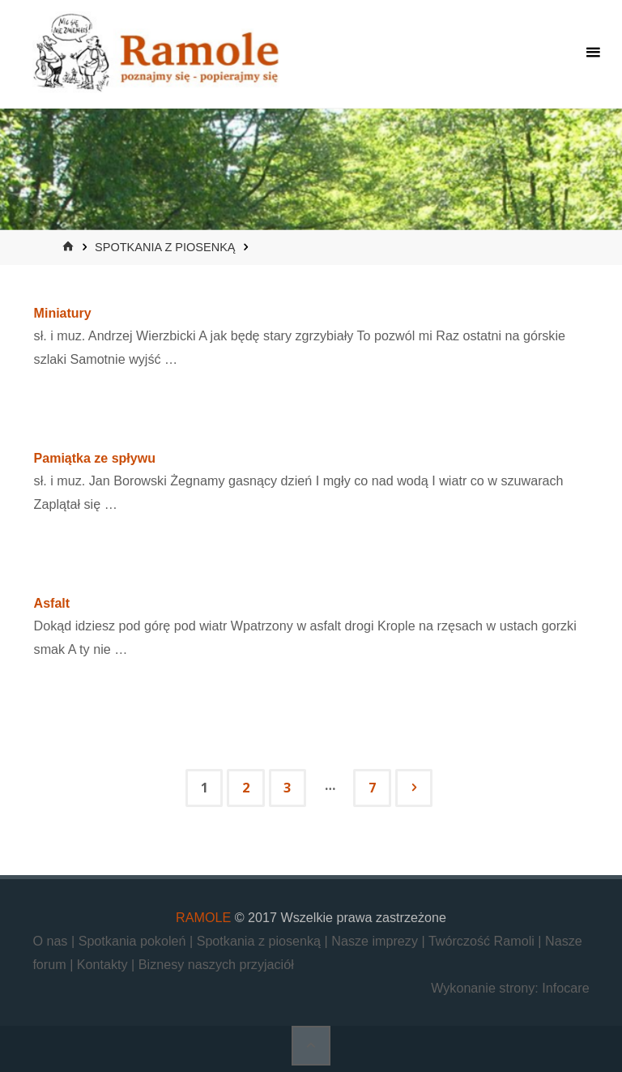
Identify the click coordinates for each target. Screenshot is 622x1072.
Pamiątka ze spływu (95, 458)
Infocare (565, 987)
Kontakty (104, 964)
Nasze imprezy (376, 940)
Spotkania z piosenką (165, 247)
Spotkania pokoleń (134, 940)
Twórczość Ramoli (483, 940)
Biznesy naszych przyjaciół (216, 964)
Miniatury (63, 313)
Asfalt (52, 603)
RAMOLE (203, 917)
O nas (51, 940)
